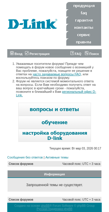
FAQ (75, 54)
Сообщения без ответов (25, 157)
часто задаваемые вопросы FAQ (57, 74)
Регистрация (37, 54)
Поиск (92, 54)
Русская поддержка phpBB (54, 209)
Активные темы (56, 157)
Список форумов (21, 163)
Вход (16, 54)
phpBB (45, 205)
